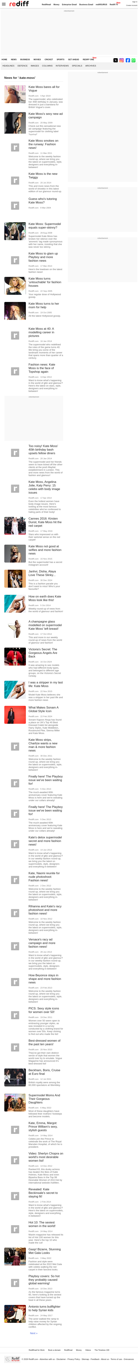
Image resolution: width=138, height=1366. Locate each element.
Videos (88, 1350)
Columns (47, 65)
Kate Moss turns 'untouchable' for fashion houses (45, 282)
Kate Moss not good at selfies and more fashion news (45, 550)
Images (35, 65)
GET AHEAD (73, 60)
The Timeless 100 (102, 1350)
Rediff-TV (114, 5)
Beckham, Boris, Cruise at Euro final (44, 1072)
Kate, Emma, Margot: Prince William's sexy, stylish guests (43, 1126)
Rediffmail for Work (37, 1350)
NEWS (14, 60)
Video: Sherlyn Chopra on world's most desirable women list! (46, 1157)
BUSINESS (25, 60)
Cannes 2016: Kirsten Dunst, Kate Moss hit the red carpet (45, 522)
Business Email (86, 5)
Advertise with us (47, 1359)
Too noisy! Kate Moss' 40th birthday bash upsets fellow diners (43, 449)
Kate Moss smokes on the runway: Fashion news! (43, 144)
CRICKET (49, 60)
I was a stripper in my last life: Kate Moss (46, 684)
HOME (4, 60)
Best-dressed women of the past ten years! (44, 1042)
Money (56, 5)
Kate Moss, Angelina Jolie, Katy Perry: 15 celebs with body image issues (44, 487)
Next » (33, 1333)
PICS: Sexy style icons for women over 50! (44, 1010)
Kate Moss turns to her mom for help (44, 305)
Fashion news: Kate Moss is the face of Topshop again (42, 368)
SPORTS (60, 60)
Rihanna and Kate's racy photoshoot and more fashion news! (45, 910)
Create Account (131, 5)
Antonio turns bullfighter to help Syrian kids (44, 1308)
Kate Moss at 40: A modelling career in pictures (41, 332)
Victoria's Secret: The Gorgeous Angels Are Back (43, 653)
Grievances (129, 1359)
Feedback (95, 1359)
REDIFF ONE (88, 60)
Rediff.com (33, 1359)
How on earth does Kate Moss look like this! (45, 598)
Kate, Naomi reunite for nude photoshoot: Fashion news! (44, 877)
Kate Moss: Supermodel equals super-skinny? (45, 225)
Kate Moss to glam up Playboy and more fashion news (43, 257)
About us (105, 1359)
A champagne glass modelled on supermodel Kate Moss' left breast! (45, 625)
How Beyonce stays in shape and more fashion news (45, 979)
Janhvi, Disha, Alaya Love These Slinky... (42, 573)
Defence (23, 65)
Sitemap (85, 1359)
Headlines (8, 65)
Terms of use (116, 1359)
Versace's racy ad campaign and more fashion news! (42, 943)
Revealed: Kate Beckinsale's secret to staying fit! (43, 1193)
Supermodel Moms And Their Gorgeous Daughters (44, 1099)
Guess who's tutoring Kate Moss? (43, 200)
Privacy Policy (74, 1359)
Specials (77, 65)
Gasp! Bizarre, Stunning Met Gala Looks (45, 1251)
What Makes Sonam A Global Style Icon (43, 709)
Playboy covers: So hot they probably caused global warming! (44, 1279)
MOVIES (37, 60)
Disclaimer (61, 1359)
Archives (90, 65)
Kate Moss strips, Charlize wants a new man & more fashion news (43, 745)
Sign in (134, 2)
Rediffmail (46, 5)
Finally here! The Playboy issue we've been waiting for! (46, 780)
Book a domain (54, 1350)
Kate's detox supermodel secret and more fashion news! (45, 841)
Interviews (62, 65)
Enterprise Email (69, 5)
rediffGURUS (101, 5)
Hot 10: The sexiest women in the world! (42, 1224)
